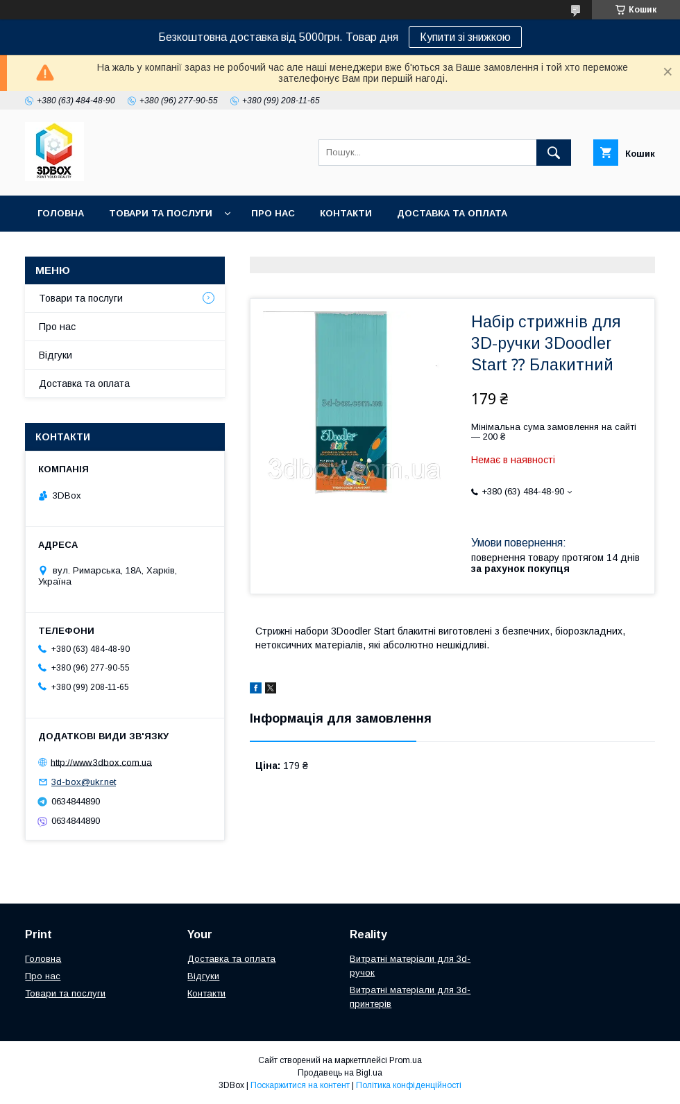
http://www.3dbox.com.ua (101, 762)
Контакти (346, 213)
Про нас (273, 213)
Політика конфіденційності (408, 1085)
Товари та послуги (160, 213)
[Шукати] (553, 152)
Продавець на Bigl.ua (340, 1073)
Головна (60, 213)
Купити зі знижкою (465, 37)
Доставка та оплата (452, 213)
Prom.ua (405, 1060)
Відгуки (55, 355)
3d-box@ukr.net (83, 782)
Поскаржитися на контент (300, 1085)
